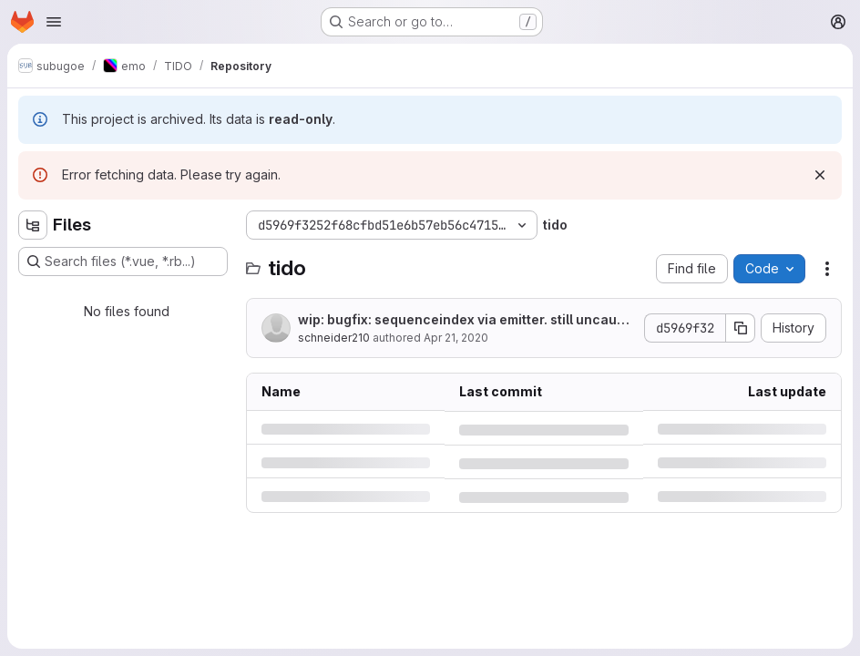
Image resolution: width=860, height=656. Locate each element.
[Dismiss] (820, 175)
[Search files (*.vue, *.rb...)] (123, 261)
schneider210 (334, 337)
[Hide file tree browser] (32, 225)
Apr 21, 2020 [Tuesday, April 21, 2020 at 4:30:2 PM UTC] (456, 337)
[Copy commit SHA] (740, 328)
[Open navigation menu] (53, 21)
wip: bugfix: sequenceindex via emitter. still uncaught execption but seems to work (465, 320)
